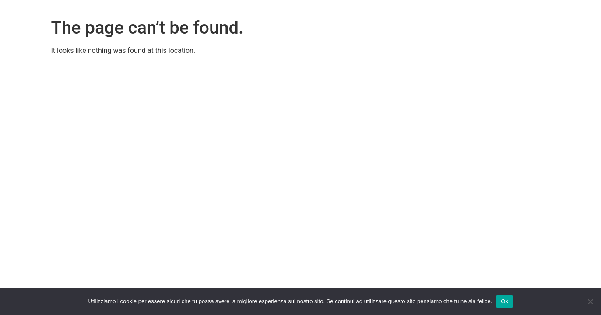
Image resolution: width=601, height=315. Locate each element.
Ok (504, 301)
